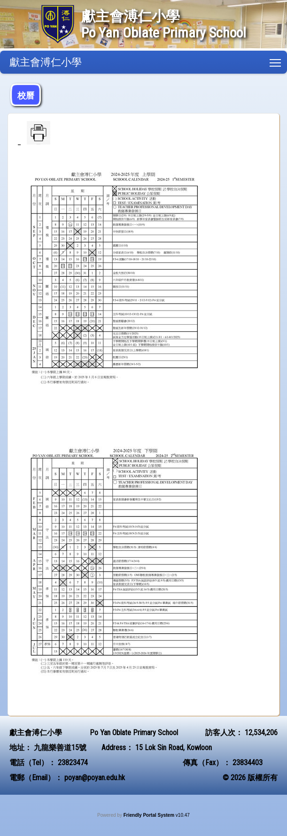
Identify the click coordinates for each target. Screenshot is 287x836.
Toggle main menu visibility (276, 60)
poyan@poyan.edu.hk (94, 777)
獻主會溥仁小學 (45, 62)
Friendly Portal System (150, 815)
